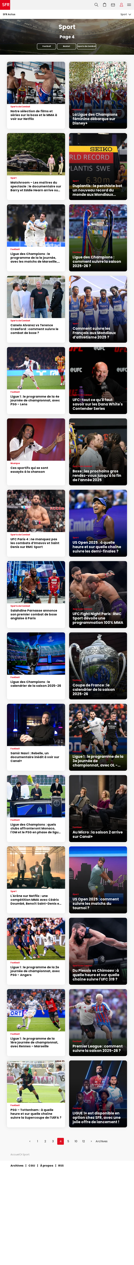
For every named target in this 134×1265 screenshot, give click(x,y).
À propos (46, 1166)
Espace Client (121, 4)
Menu (129, 4)
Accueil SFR (5, 5)
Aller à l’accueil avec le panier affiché (104, 4)
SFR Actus (9, 14)
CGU (31, 1166)
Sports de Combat (86, 46)
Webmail (113, 4)
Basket (66, 46)
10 (76, 1141)
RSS (61, 1166)
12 (83, 1141)
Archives (101, 1141)
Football (46, 46)
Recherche (96, 4)
